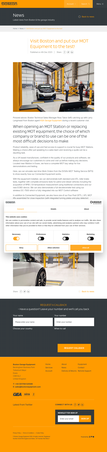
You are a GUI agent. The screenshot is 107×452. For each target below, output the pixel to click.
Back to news (88, 17)
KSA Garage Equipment (51, 120)
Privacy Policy (17, 433)
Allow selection (53, 248)
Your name (18, 315)
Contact (81, 367)
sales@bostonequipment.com (28, 387)
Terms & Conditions (28, 433)
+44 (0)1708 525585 (24, 384)
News (64, 367)
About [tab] (86, 209)
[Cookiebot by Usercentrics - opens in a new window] (91, 202)
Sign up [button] (85, 418)
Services (48, 367)
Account (70, 4)
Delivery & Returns (69, 371)
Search (84, 4)
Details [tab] (53, 209)
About (64, 364)
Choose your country (22, 328)
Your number (60, 315)
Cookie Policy (40, 433)
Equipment (82, 364)
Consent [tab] (20, 209)
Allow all (85, 248)
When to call (60, 328)
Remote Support (84, 371)
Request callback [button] (74, 348)
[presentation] (33, 348)
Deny (21, 248)
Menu (99, 4)
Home (47, 364)
